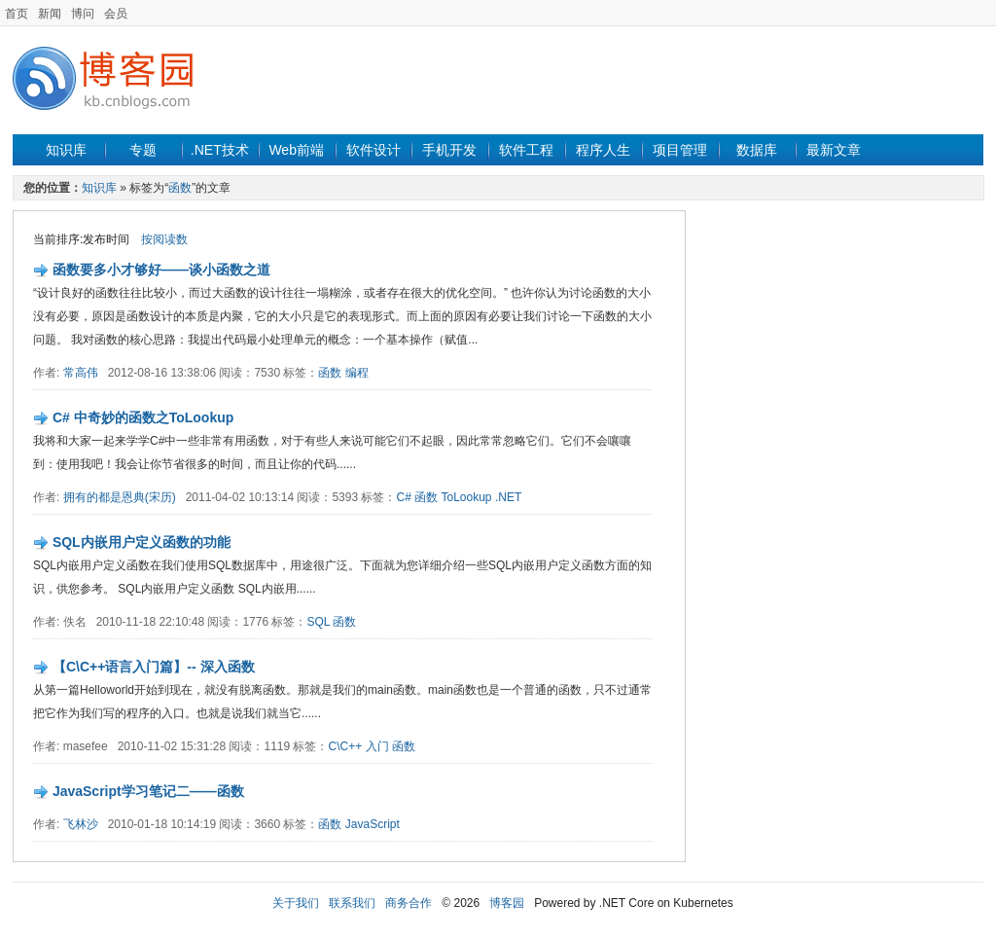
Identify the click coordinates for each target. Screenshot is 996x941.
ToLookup (467, 497)
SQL (318, 622)
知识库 (66, 150)
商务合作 (408, 903)
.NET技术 (220, 150)
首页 (16, 13)
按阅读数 (164, 239)
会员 (115, 13)
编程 (357, 373)
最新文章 (833, 150)
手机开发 (449, 150)
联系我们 (352, 903)
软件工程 (526, 150)
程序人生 (603, 150)
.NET (508, 497)
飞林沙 (80, 824)
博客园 (506, 903)
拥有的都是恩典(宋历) (119, 497)
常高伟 (80, 373)
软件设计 (373, 150)
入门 (377, 746)
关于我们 (295, 903)
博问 (82, 13)
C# (403, 497)
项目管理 (680, 150)
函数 (180, 188)
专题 (143, 150)
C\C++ (346, 746)
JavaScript (372, 824)
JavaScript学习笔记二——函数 (148, 791)
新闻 (49, 13)
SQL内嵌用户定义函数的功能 (142, 542)
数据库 (756, 150)
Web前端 (296, 150)
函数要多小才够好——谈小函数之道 (161, 269)
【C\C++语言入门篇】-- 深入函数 (154, 666)
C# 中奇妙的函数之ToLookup (143, 417)
